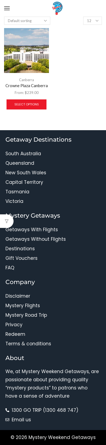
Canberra (26, 80)
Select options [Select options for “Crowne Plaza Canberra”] (26, 104)
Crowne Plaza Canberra (26, 85)
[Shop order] (27, 21)
